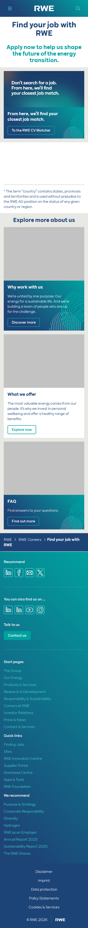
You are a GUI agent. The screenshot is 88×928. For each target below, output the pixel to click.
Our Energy (13, 678)
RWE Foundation (17, 787)
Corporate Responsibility (24, 811)
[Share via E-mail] (29, 572)
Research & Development (25, 692)
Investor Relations (18, 713)
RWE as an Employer (20, 832)
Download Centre (18, 773)
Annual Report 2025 (21, 839)
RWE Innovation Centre (23, 759)
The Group (12, 671)
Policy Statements (44, 898)
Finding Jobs (14, 744)
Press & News (15, 720)
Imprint (44, 880)
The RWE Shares (17, 853)
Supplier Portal (16, 766)
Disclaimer (44, 872)
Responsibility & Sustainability (27, 699)
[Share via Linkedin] (8, 572)
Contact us (17, 635)
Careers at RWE (17, 706)
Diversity (11, 818)
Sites (8, 752)
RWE (8, 539)
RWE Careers (30, 539)
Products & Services (20, 685)
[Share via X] (40, 572)
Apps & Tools (14, 780)
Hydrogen (12, 825)
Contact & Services (19, 727)
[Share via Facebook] (19, 572)
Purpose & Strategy (20, 804)
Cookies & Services (44, 907)
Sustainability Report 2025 (26, 846)
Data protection (44, 889)
